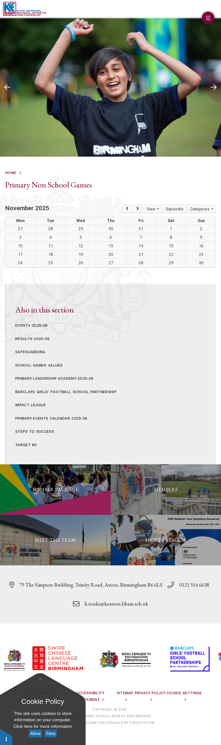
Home (10, 173)
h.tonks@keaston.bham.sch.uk (116, 603)
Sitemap (125, 693)
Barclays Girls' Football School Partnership (65, 392)
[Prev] (127, 209)
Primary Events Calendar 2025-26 (51, 418)
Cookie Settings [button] (184, 693)
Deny (50, 733)
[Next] (137, 209)
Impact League (30, 405)
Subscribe (175, 209)
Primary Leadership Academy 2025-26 (54, 378)
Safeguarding (30, 352)
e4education (142, 723)
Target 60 (26, 445)
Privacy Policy (150, 693)
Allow (35, 733)
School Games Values (39, 365)
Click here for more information (42, 726)
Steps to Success (34, 431)
